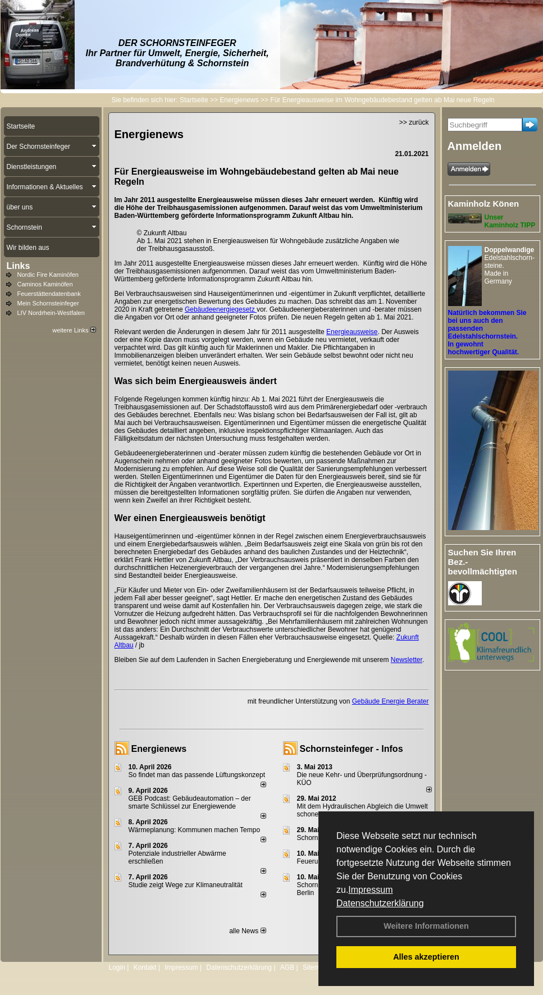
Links (18, 266)
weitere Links (73, 330)
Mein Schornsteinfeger (48, 303)
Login (117, 967)
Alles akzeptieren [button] (426, 956)
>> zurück (414, 122)
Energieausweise (351, 332)
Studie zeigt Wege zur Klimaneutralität (186, 885)
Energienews (159, 749)
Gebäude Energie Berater (390, 701)
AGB (287, 967)
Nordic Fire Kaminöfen (48, 274)
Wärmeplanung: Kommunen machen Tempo (195, 830)
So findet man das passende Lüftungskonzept (197, 775)
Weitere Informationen (426, 925)
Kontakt (145, 967)
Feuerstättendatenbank (49, 293)
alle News (247, 931)
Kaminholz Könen (483, 203)
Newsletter (406, 660)
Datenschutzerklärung (380, 903)
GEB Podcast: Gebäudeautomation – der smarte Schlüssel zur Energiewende (190, 802)
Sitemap (315, 967)
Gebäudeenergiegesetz (221, 309)
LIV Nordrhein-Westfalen (51, 312)
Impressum (370, 889)
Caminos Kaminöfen (45, 284)
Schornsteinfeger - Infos (351, 749)
